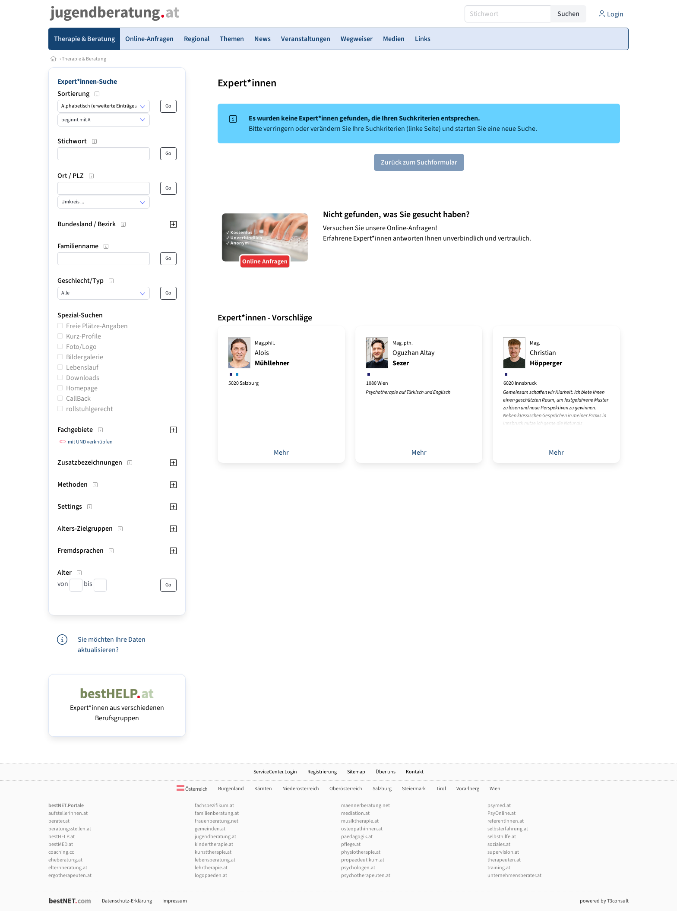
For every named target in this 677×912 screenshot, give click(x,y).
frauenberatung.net (216, 821)
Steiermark (414, 788)
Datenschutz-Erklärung (127, 901)
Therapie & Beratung (84, 59)
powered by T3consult (604, 901)
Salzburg (382, 788)
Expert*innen (247, 83)
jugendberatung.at (215, 836)
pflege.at (351, 844)
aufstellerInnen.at (68, 813)
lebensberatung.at (215, 860)
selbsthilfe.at (501, 836)
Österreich (192, 789)
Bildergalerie (84, 357)
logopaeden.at (211, 875)
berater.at (59, 821)
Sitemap (356, 772)
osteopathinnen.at (362, 829)
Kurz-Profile (83, 336)
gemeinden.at (210, 829)
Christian (546, 353)
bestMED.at (60, 844)
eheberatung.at (65, 860)
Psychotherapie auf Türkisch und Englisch (408, 392)
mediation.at (355, 813)
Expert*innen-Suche (87, 81)
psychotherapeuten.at (365, 875)
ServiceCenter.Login (275, 772)
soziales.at (498, 844)
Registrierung (322, 772)
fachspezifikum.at (214, 805)
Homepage (82, 388)
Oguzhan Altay (413, 353)
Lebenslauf (82, 367)
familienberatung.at (217, 813)
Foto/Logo (81, 347)
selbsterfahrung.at (507, 829)
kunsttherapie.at (213, 852)
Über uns (385, 772)
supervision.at (503, 852)
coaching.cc (61, 852)
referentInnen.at (505, 821)
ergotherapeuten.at (70, 875)
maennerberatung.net (365, 805)
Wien (495, 788)
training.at (498, 867)
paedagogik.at (357, 836)
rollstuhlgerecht (89, 409)
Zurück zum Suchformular (419, 162)
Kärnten (263, 788)
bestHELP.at (61, 836)
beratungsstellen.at (69, 829)
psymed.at (499, 805)
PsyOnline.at (501, 813)
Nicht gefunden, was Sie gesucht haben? (396, 215)
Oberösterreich (345, 788)
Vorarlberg (467, 788)
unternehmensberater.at (514, 875)
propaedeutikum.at (362, 860)
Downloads (82, 378)
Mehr (281, 452)
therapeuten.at (504, 860)
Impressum (174, 901)
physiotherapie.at (360, 852)
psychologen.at (358, 867)
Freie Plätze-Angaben (97, 326)
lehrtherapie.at (211, 867)
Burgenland (231, 788)
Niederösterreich (300, 788)
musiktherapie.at (360, 821)
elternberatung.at (67, 867)
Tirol (441, 788)
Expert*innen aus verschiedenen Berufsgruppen (117, 708)
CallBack (78, 398)
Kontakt (415, 772)
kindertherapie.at (214, 844)
